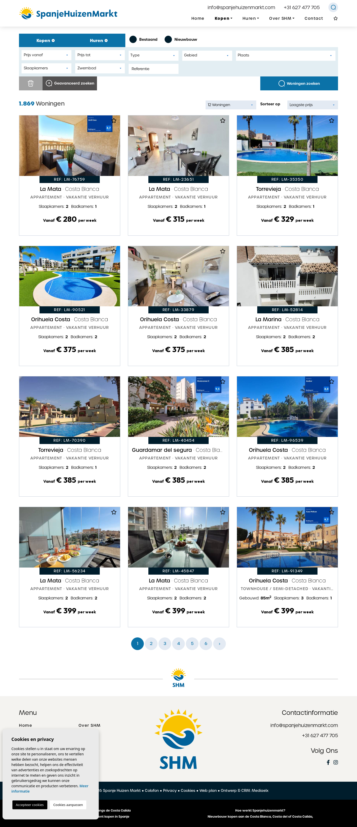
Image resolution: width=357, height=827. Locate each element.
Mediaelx (260, 790)
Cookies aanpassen (68, 804)
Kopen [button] (222, 18)
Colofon (152, 790)
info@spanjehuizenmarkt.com (241, 7)
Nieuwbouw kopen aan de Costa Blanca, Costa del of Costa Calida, (260, 817)
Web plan (208, 790)
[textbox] (155, 55)
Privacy (170, 790)
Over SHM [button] (280, 18)
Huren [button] (249, 18)
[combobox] (153, 56)
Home (198, 18)
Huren (99, 40)
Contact (314, 18)
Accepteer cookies (30, 804)
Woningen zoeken (299, 83)
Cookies (188, 790)
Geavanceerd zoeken (70, 83)
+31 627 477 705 (302, 7)
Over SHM (89, 725)
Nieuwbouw (181, 39)
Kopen (45, 40)
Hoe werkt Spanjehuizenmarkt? (260, 811)
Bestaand (143, 39)
